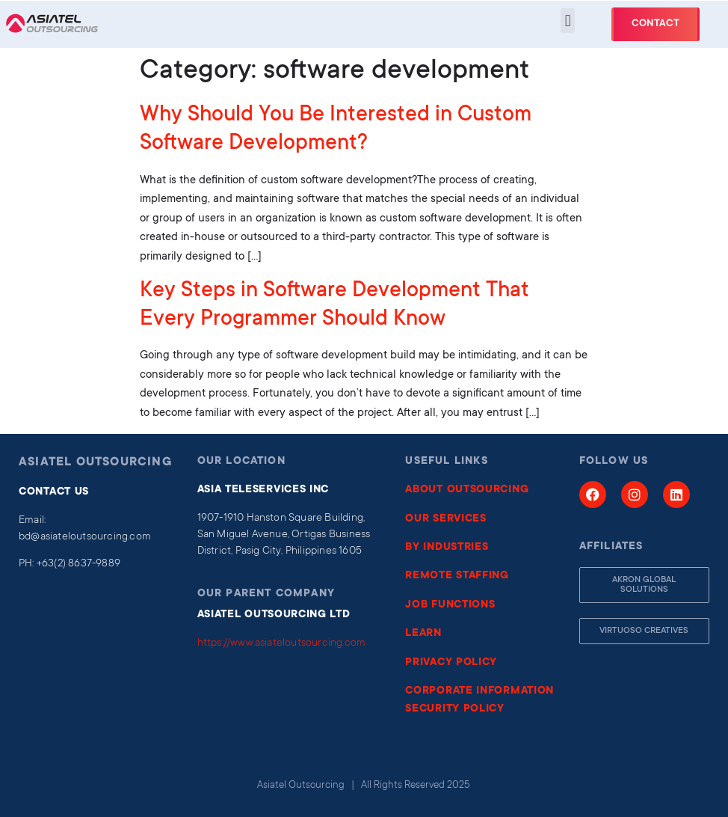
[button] (568, 20)
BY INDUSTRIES (446, 548)
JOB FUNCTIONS (450, 605)
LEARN (423, 634)
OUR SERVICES (445, 519)
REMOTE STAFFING (457, 576)
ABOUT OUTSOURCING (466, 490)
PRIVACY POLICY (451, 663)
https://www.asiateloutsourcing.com (281, 643)
